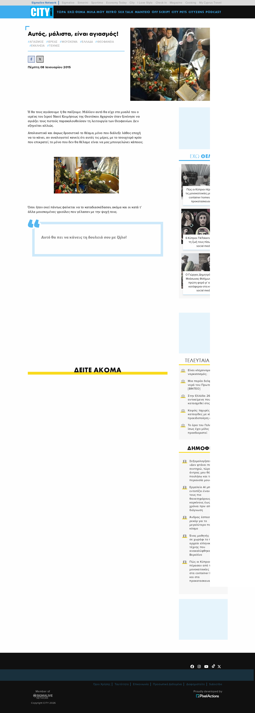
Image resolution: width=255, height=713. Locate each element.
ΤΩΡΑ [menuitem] (62, 12)
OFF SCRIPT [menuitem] (162, 12)
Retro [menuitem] (112, 12)
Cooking (190, 2)
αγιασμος (42, 41)
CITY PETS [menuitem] (180, 12)
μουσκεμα (75, 41)
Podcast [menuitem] (214, 12)
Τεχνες (59, 45)
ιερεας (58, 41)
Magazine (176, 2)
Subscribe (215, 681)
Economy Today (116, 2)
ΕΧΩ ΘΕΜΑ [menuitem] (77, 12)
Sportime (97, 2)
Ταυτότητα (122, 681)
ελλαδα (93, 41)
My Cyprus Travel (210, 2)
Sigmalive (68, 2)
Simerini (83, 2)
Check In (161, 2)
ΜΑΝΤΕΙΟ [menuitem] (143, 12)
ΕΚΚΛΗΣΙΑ (43, 45)
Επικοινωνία (141, 681)
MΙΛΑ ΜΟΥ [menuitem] (96, 12)
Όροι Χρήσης (101, 681)
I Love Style (145, 2)
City (132, 2)
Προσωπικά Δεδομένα (167, 681)
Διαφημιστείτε (195, 681)
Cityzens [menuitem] (197, 12)
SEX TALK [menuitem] (126, 12)
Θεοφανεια (111, 41)
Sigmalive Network (44, 2)
